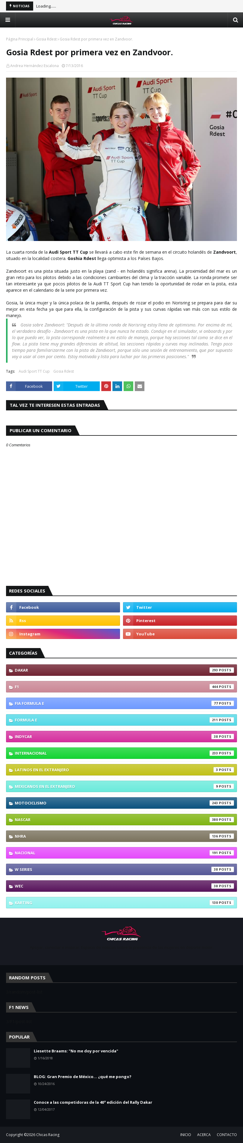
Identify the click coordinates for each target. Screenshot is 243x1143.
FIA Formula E (124, 703)
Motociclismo (124, 803)
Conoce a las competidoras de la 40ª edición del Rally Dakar (93, 1102)
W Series (124, 869)
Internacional (124, 753)
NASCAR (124, 819)
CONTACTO (227, 1134)
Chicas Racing (47, 1134)
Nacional (124, 853)
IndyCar (124, 736)
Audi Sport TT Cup (34, 371)
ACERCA (204, 1134)
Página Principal (19, 39)
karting (124, 902)
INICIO (185, 1134)
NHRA (124, 836)
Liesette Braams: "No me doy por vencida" (76, 1051)
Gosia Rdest (46, 39)
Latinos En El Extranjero (124, 769)
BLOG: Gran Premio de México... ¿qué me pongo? (82, 1076)
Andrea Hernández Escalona (34, 65)
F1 (124, 686)
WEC (124, 886)
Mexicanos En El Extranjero (124, 786)
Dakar (124, 670)
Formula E (124, 720)
